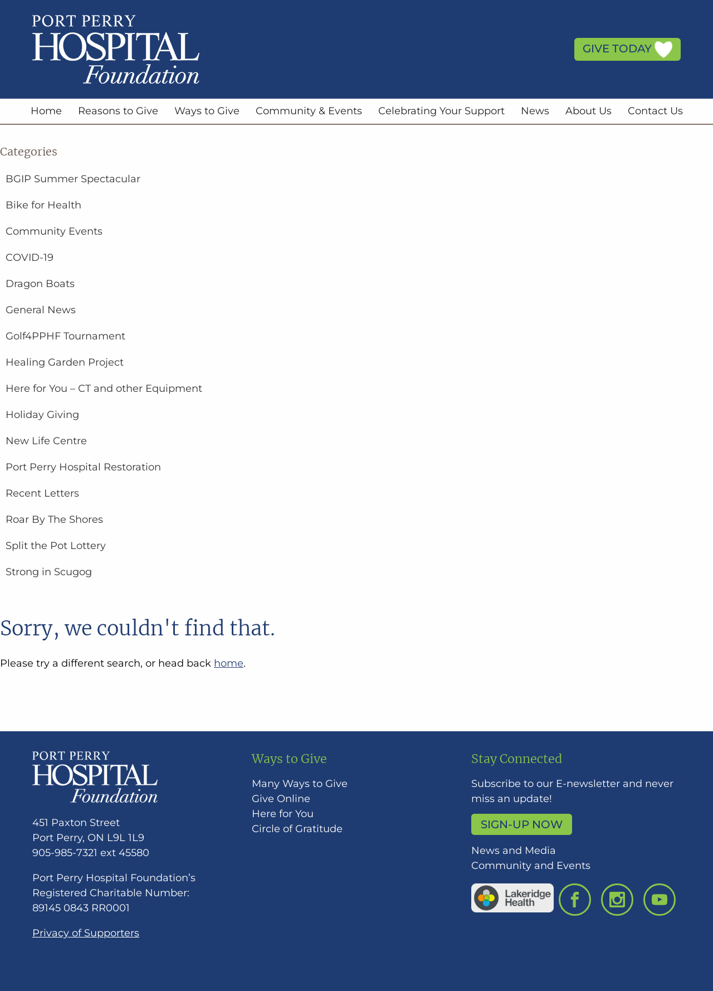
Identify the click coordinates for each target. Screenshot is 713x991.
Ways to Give (207, 111)
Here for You (283, 814)
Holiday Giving (42, 415)
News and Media (513, 850)
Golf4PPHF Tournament (65, 336)
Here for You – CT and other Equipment (104, 388)
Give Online (281, 799)
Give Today (627, 49)
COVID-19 (29, 257)
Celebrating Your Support (441, 111)
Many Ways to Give (300, 784)
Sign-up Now (522, 824)
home (228, 663)
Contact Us (655, 111)
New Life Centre (46, 441)
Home (46, 111)
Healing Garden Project (65, 362)
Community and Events (530, 865)
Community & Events (309, 111)
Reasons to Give (118, 111)
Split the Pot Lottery (56, 546)
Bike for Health (43, 205)
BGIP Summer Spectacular (73, 179)
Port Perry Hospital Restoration (83, 467)
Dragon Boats (40, 284)
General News (41, 310)
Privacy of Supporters (85, 933)
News (535, 111)
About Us (588, 111)
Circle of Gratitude (297, 829)
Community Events (54, 231)
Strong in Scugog (49, 572)
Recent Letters (42, 493)
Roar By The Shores (54, 519)
